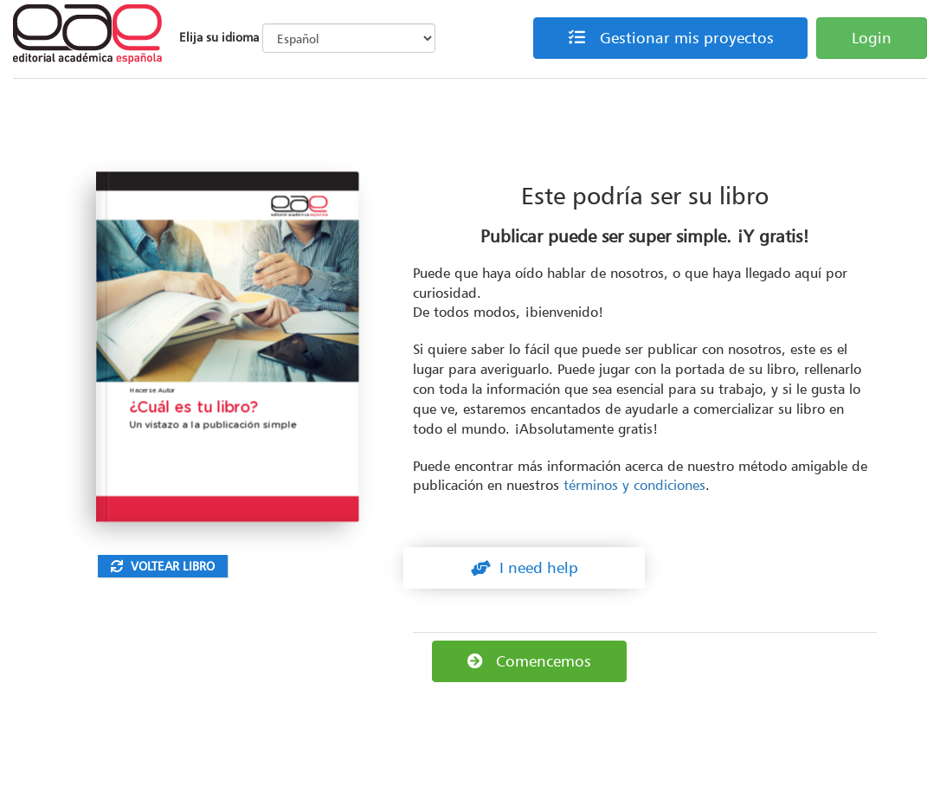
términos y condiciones (634, 484)
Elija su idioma (219, 36)
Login (872, 38)
